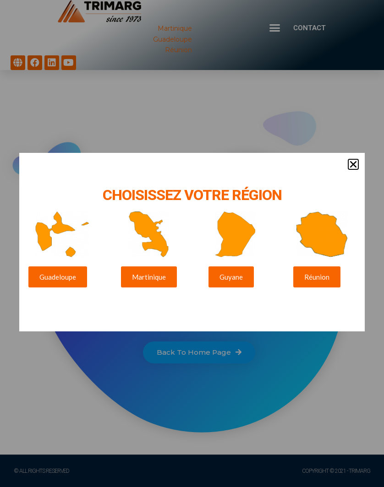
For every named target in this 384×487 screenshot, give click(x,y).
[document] (192, 243)
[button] (353, 157)
